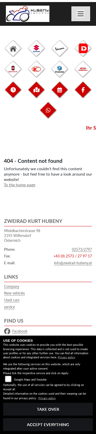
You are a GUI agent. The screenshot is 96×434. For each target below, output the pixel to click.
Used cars (11, 300)
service (9, 307)
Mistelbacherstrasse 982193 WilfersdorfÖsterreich (22, 235)
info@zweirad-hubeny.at (73, 263)
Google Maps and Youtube (30, 379)
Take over (48, 409)
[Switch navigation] (80, 13)
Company (11, 286)
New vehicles (14, 293)
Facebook (15, 331)
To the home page (19, 184)
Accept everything (48, 424)
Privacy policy (66, 357)
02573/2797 (82, 249)
